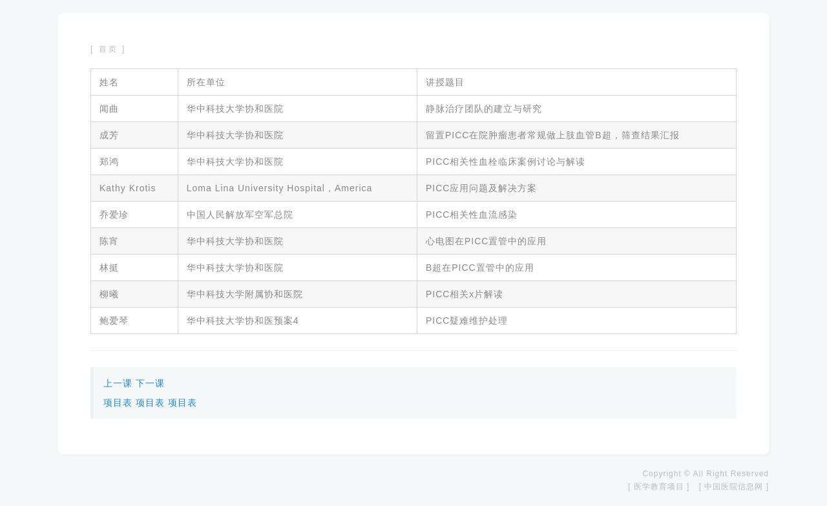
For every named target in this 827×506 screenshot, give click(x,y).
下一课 (150, 383)
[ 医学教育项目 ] (658, 486)
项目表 (117, 402)
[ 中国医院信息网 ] (734, 486)
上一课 (117, 383)
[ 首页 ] (108, 49)
